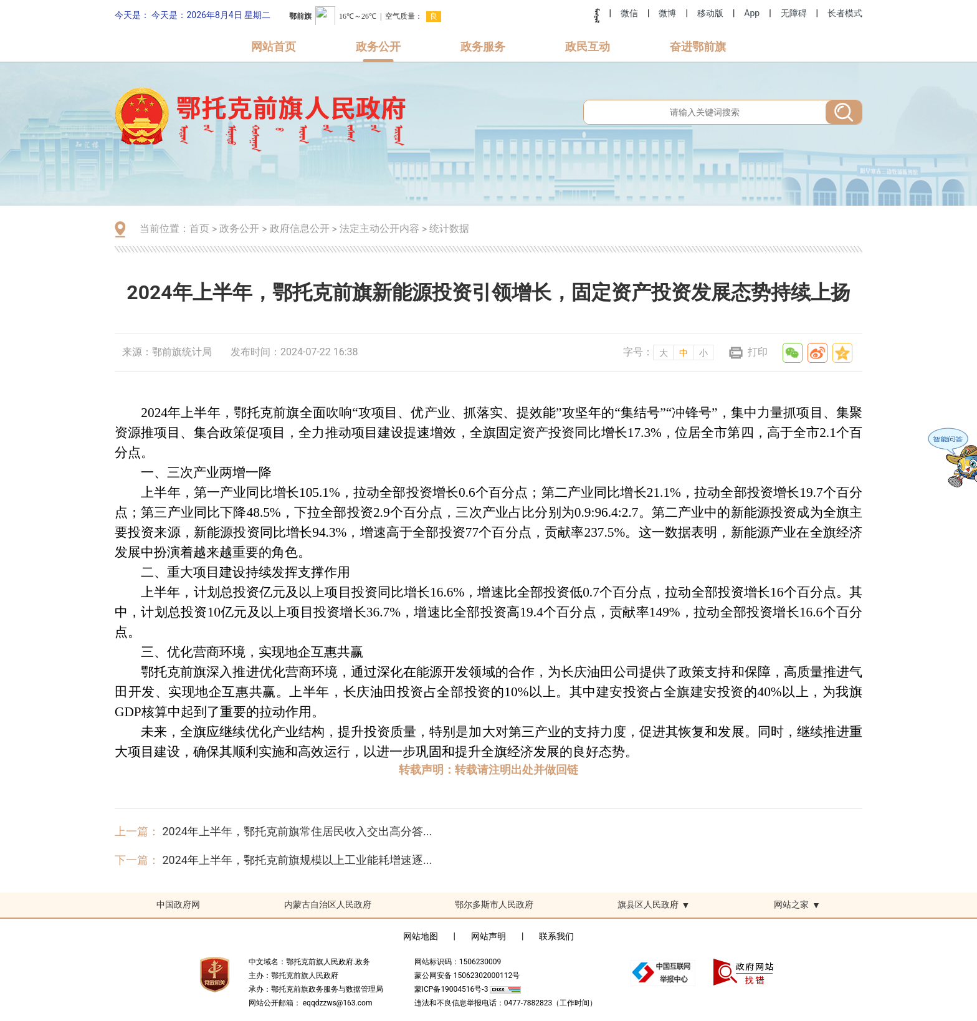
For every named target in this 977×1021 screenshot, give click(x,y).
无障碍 (794, 13)
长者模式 (844, 13)
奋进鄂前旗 (698, 46)
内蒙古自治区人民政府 (327, 904)
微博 (667, 13)
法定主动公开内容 (379, 228)
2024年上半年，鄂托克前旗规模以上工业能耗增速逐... (297, 859)
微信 (629, 13)
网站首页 (273, 46)
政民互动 (587, 46)
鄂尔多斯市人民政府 (494, 904)
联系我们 (556, 936)
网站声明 (488, 936)
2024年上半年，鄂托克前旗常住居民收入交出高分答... (297, 831)
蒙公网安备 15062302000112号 (467, 975)
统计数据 (449, 228)
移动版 (710, 13)
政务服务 (482, 46)
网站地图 (420, 936)
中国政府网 (178, 904)
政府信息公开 (300, 228)
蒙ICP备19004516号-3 (452, 989)
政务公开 (378, 46)
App (752, 13)
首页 (199, 228)
